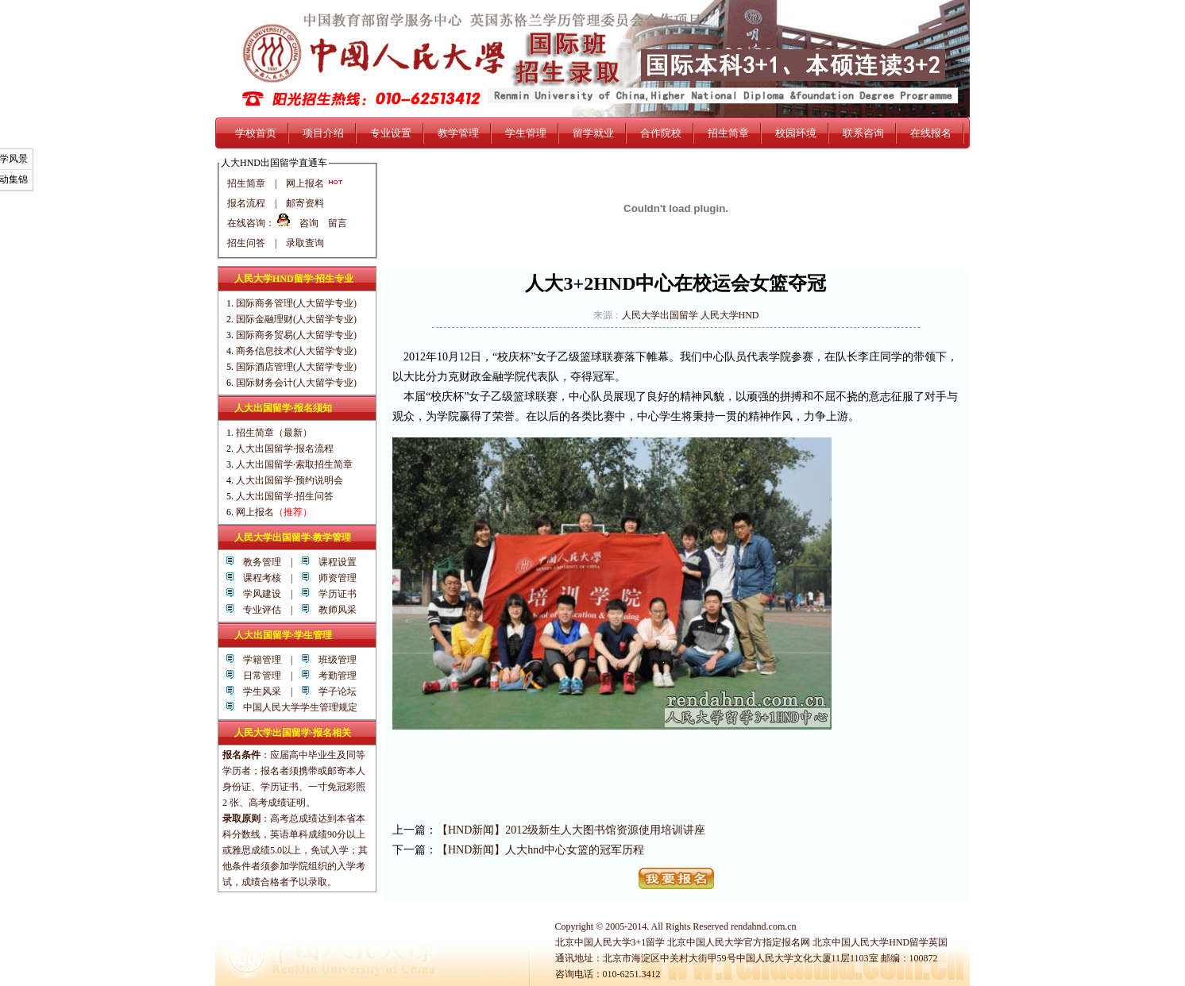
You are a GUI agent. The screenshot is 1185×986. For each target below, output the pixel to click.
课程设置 (333, 562)
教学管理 (458, 133)
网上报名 (315, 183)
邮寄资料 (305, 203)
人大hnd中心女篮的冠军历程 (574, 850)
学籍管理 (257, 659)
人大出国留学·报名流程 (285, 448)
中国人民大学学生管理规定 (300, 707)
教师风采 (333, 609)
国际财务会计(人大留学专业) (296, 382)
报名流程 (246, 203)
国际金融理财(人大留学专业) (296, 319)
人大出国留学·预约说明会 (289, 480)
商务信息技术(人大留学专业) (296, 350)
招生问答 (246, 242)
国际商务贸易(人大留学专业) (296, 335)
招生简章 (728, 133)
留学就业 (593, 133)
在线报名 (930, 133)
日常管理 (257, 675)
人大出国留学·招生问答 (285, 496)
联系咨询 (863, 133)
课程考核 (257, 578)
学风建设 (257, 593)
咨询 (308, 223)
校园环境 (795, 133)
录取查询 (305, 242)
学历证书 (333, 593)
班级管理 (333, 659)
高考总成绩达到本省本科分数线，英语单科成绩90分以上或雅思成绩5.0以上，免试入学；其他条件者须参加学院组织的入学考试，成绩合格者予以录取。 (295, 850)
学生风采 (257, 691)
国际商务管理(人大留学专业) (296, 303)
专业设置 (390, 133)
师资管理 (333, 578)
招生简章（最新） (274, 432)
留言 (337, 223)
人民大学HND (730, 315)
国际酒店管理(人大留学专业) (296, 366)
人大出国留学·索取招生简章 (294, 464)
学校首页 (255, 133)
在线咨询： (251, 223)
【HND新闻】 (471, 830)
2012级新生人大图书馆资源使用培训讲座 (605, 830)
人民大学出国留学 (660, 315)
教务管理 (257, 562)
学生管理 (525, 133)
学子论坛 (333, 691)
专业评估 (257, 609)
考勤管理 (333, 675)
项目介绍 (323, 133)
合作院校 (660, 133)
